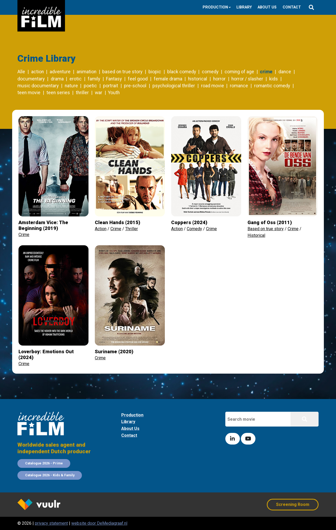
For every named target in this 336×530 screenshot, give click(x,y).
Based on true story (266, 228)
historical (197, 78)
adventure (60, 71)
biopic (154, 71)
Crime (23, 234)
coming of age (239, 71)
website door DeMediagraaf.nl (99, 523)
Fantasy (114, 78)
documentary (31, 78)
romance (239, 85)
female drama (168, 78)
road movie (212, 85)
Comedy (194, 228)
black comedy (181, 71)
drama (57, 78)
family (94, 78)
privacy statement (51, 523)
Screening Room (292, 504)
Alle (21, 71)
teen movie (28, 92)
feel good (138, 78)
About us (267, 7)
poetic (90, 85)
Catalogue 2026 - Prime (44, 463)
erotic (75, 78)
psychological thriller (173, 85)
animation (86, 71)
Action (100, 228)
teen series (58, 92)
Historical (256, 235)
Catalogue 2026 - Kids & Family (49, 475)
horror (219, 78)
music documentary (38, 85)
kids (273, 78)
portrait (110, 85)
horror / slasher (247, 78)
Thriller (131, 228)
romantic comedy (272, 85)
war (98, 92)
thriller (82, 92)
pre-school (135, 85)
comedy (210, 71)
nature (71, 85)
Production (215, 7)
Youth (114, 92)
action (37, 71)
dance (284, 71)
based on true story (122, 71)
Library (244, 7)
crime (266, 71)
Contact (292, 7)
